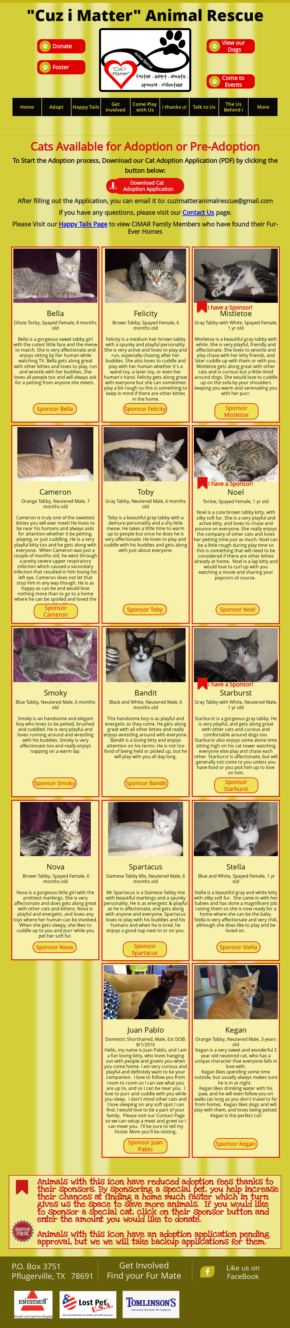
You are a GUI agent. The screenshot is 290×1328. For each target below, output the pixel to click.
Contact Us (198, 212)
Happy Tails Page (83, 224)
